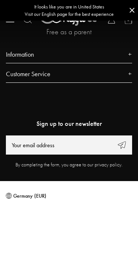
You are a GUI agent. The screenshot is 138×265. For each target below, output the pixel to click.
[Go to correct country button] (69, 10)
